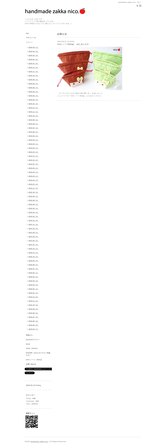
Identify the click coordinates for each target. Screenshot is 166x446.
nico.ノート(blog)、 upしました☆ (73, 44)
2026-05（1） (34, 47)
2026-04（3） (34, 51)
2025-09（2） (34, 79)
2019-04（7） (34, 329)
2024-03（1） (34, 144)
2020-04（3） (34, 281)
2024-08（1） (34, 124)
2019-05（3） (34, 325)
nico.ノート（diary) (34, 360)
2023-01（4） (34, 184)
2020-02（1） (34, 289)
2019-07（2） (34, 317)
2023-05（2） (34, 168)
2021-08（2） (34, 232)
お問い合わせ (31, 364)
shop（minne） (32, 348)
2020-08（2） (34, 265)
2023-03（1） (34, 176)
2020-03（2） (34, 285)
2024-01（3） (34, 152)
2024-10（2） (34, 116)
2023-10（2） (34, 160)
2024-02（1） (34, 148)
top (27, 33)
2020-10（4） (34, 256)
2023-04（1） (34, 172)
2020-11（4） (34, 252)
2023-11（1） (34, 156)
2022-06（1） (34, 204)
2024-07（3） (34, 128)
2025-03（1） (34, 95)
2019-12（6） (34, 297)
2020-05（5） (34, 277)
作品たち (29, 335)
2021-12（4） (34, 220)
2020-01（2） (34, 293)
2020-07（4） (34, 269)
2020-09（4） (34, 260)
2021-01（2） (34, 244)
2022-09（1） (34, 196)
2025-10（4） (34, 75)
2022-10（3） (34, 192)
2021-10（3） (34, 228)
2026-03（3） (34, 55)
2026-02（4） (34, 59)
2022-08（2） (34, 200)
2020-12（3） (34, 248)
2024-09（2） (34, 120)
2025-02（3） (34, 99)
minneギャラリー (33, 340)
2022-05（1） (34, 208)
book (28, 344)
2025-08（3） (34, 83)
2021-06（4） (34, 236)
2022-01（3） (34, 216)
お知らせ (29, 42)
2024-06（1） (34, 132)
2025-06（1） (34, 87)
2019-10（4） (34, 305)
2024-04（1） (34, 140)
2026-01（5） (34, 63)
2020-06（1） (34, 273)
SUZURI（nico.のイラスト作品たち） (38, 354)
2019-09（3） (34, 309)
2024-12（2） (34, 108)
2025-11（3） (34, 71)
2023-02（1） (34, 180)
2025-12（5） (34, 67)
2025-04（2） (34, 91)
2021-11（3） (34, 224)
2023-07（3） (34, 164)
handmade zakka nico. (39, 441)
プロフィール (31, 38)
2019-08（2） (34, 313)
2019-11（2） (34, 301)
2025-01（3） (34, 104)
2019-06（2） (34, 321)
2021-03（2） (34, 240)
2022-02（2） (34, 212)
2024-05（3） (34, 136)
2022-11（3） (34, 188)
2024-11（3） (34, 112)
